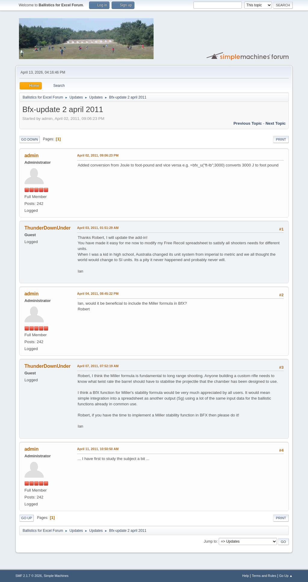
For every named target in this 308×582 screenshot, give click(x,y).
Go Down (29, 139)
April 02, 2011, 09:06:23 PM (98, 155)
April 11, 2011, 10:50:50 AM (98, 449)
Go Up (26, 518)
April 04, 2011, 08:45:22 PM (98, 293)
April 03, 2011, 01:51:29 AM (98, 228)
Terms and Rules (264, 575)
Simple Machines (56, 575)
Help (245, 575)
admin (31, 155)
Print (281, 139)
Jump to (210, 541)
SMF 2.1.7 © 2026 (28, 575)
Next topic (276, 123)
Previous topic (247, 123)
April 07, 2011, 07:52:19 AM (98, 366)
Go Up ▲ (286, 575)
